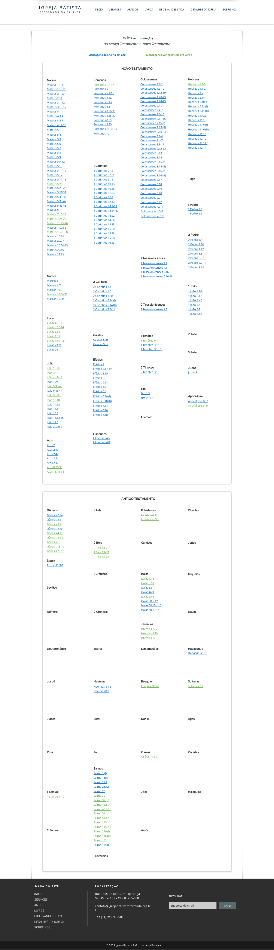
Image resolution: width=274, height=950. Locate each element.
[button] (115, 9)
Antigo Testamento (123, 43)
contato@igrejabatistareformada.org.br (122, 908)
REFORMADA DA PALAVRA (60, 12)
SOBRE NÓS (42, 927)
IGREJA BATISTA (60, 7)
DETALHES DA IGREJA (49, 922)
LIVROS (39, 911)
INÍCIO (38, 894)
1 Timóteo (147, 335)
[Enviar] (227, 905)
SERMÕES (41, 900)
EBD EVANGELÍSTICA (48, 916)
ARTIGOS (40, 905)
